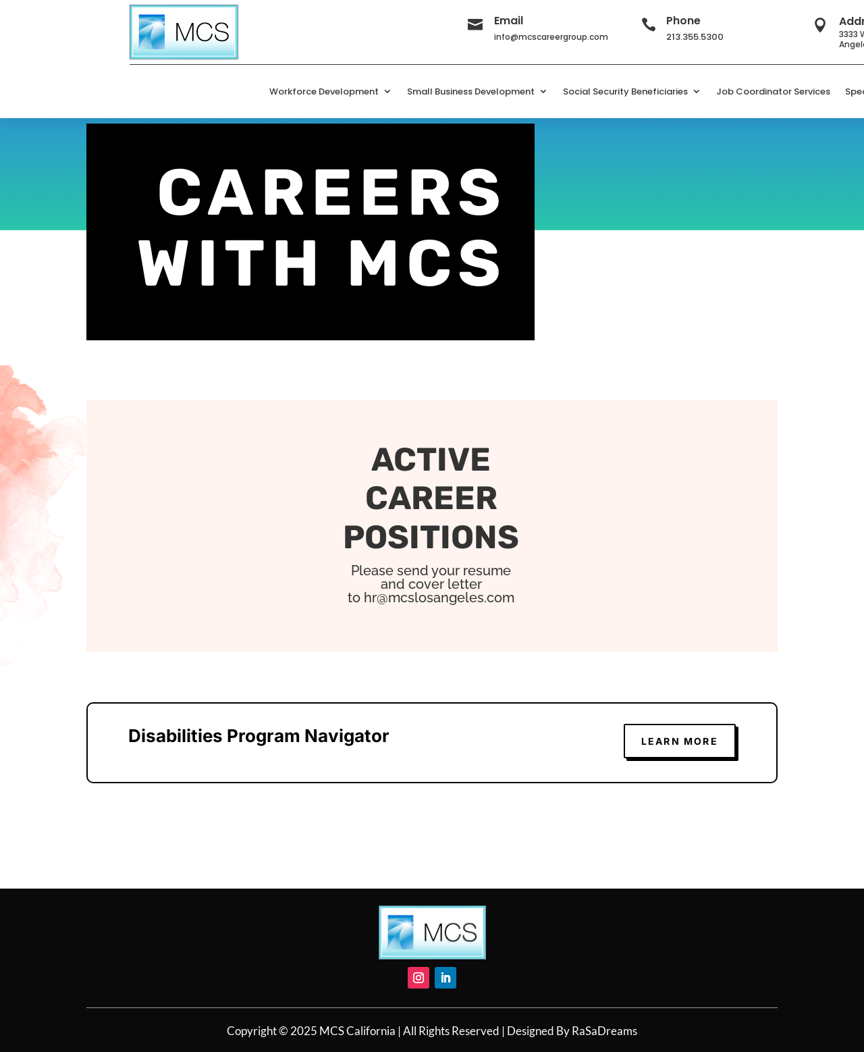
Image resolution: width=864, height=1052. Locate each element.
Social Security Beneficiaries (625, 91)
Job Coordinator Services (773, 91)
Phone (683, 20)
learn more (679, 741)
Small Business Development (471, 91)
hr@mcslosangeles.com (439, 597)
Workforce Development (324, 91)
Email (508, 20)
